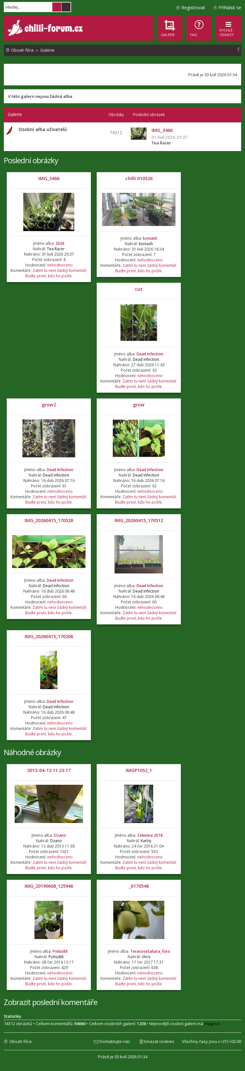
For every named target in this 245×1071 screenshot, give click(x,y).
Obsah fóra (20, 1041)
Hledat (56, 7)
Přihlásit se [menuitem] (230, 7)
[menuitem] (199, 28)
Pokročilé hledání (66, 7)
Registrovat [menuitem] (193, 7)
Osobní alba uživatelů (43, 129)
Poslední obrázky (31, 160)
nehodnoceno (60, 265)
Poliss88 (60, 951)
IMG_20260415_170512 (139, 520)
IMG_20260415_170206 (49, 636)
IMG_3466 (48, 178)
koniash (150, 238)
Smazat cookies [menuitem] (159, 1041)
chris (146, 956)
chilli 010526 (138, 178)
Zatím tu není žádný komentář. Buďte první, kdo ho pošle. (56, 273)
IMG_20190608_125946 (49, 886)
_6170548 (139, 886)
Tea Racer (161, 143)
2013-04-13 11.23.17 (49, 770)
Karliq (146, 840)
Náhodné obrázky (32, 752)
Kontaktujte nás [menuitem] (115, 1041)
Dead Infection (150, 354)
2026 (60, 243)
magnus (212, 1023)
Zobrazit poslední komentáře (50, 1002)
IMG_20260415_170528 (49, 520)
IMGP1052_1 (139, 770)
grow (139, 405)
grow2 (49, 405)
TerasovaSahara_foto (150, 951)
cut (139, 289)
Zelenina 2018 (150, 835)
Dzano (60, 835)
